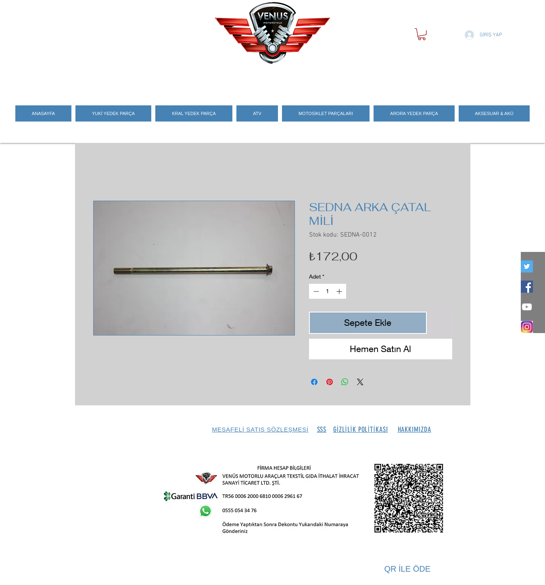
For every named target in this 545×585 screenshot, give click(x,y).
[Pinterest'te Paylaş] (329, 382)
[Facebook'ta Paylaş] (314, 382)
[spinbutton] (327, 291)
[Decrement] (315, 291)
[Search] (461, 77)
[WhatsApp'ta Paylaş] (345, 382)
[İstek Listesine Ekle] (441, 323)
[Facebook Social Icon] (527, 287)
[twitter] (527, 266)
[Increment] (340, 291)
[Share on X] (360, 382)
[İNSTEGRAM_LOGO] (527, 327)
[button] (422, 34)
